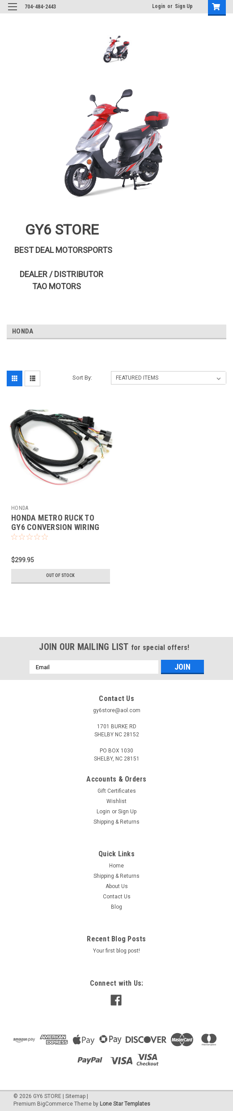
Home (116, 866)
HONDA (19, 508)
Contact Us (117, 896)
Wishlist (116, 801)
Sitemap (75, 1096)
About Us (117, 886)
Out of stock (60, 575)
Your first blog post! (116, 951)
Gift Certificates (116, 791)
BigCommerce (55, 1104)
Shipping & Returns (116, 822)
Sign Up (184, 6)
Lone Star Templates (125, 1104)
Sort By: (82, 377)
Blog (116, 907)
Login (158, 6)
